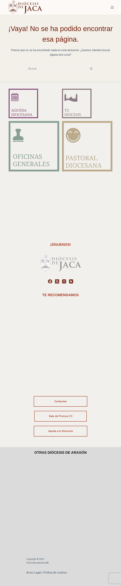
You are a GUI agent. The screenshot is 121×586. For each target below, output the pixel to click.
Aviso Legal (33, 572)
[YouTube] (71, 281)
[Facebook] (50, 281)
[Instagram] (64, 281)
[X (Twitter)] (57, 281)
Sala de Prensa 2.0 (60, 416)
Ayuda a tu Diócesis (60, 431)
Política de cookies (55, 572)
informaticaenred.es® (37, 562)
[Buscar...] (56, 68)
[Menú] (112, 7)
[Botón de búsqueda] (91, 68)
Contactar (60, 401)
